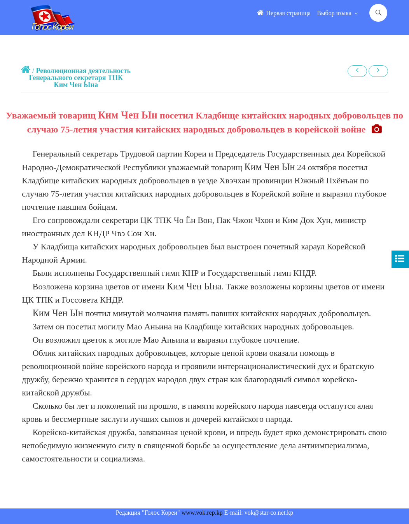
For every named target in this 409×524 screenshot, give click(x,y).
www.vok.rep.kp (202, 512)
